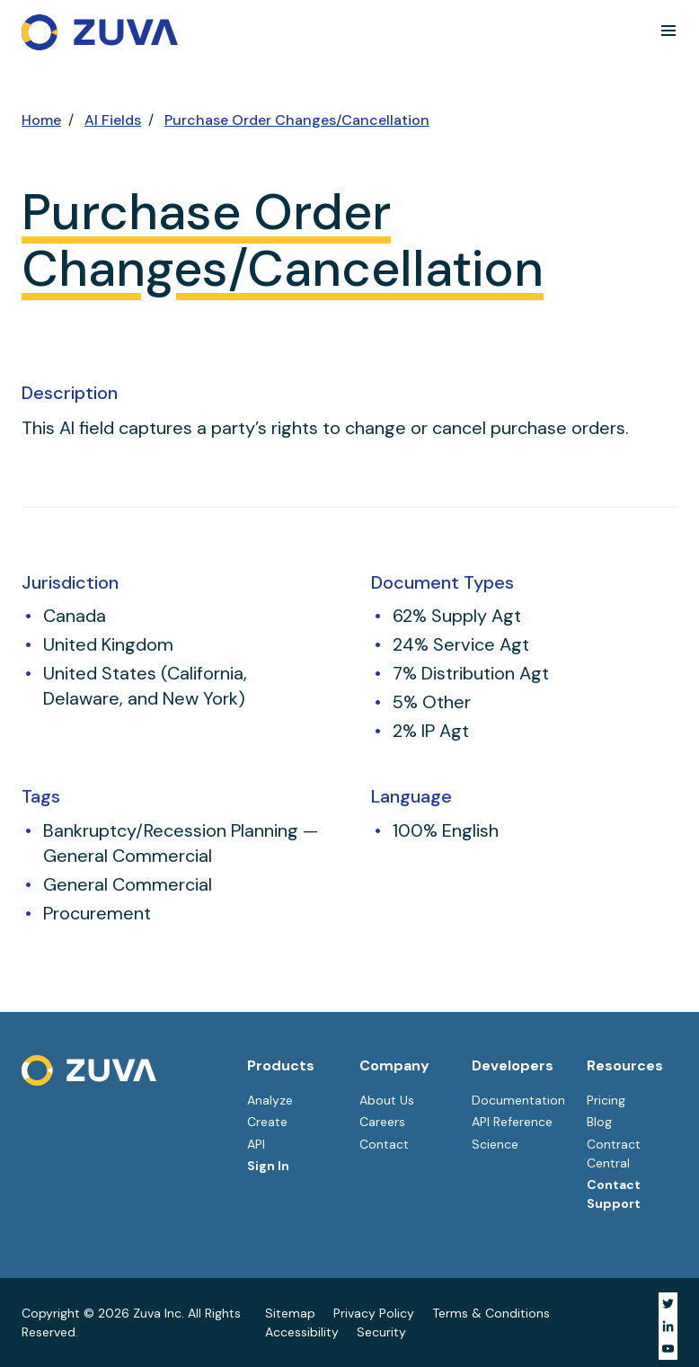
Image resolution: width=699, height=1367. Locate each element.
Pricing (606, 1100)
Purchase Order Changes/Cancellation (296, 120)
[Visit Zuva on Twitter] (668, 1303)
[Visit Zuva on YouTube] (668, 1348)
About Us (386, 1100)
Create (267, 1122)
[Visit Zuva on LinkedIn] (668, 1326)
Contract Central (614, 1153)
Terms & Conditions (491, 1313)
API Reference (512, 1122)
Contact (384, 1144)
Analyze (270, 1100)
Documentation (518, 1100)
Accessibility (302, 1332)
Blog (599, 1122)
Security (381, 1332)
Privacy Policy (373, 1313)
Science (495, 1144)
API (256, 1144)
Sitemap (290, 1313)
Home (41, 120)
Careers (382, 1122)
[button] (668, 30)
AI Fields (112, 120)
